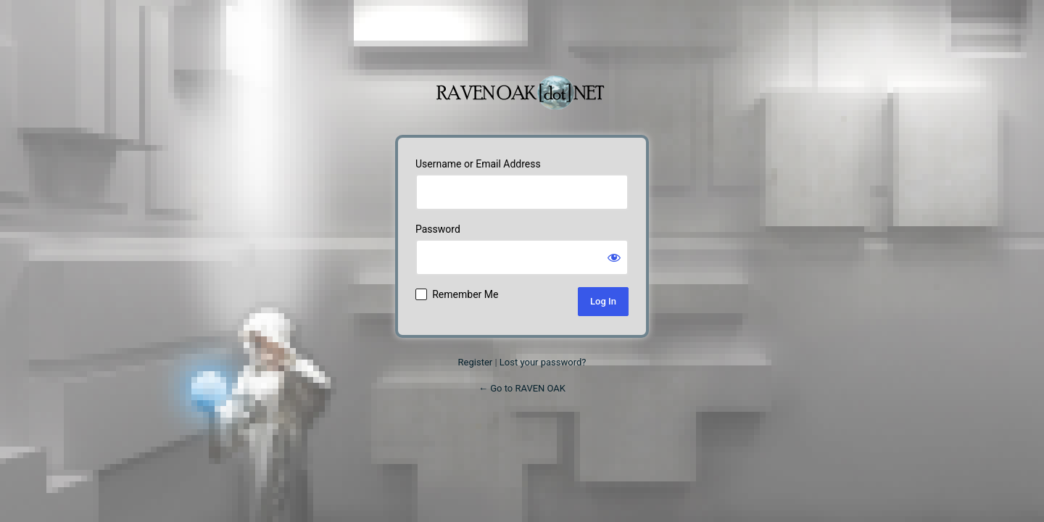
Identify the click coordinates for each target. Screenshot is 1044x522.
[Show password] (614, 257)
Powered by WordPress (522, 84)
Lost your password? (543, 362)
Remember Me (465, 294)
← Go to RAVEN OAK (522, 388)
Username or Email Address (478, 164)
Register (475, 362)
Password (437, 229)
